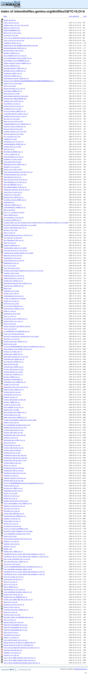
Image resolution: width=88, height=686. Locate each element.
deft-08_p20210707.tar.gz (13, 184)
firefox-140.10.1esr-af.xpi (13, 369)
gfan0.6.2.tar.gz (10, 546)
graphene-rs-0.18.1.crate (13, 159)
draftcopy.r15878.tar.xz (12, 76)
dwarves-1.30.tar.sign (12, 28)
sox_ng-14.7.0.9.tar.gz (12, 564)
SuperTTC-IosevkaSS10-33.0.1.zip (15, 630)
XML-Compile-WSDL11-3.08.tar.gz (15, 187)
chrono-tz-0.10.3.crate (12, 405)
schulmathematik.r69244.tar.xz (15, 144)
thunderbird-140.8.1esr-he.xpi (15, 435)
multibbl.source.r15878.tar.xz (15, 71)
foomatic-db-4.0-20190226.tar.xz (15, 597)
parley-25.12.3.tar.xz (12, 607)
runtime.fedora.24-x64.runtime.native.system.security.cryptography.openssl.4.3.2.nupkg (36, 222)
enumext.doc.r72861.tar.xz (13, 551)
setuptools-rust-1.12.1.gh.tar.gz (16, 387)
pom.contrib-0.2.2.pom (12, 93)
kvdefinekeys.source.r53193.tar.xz (16, 78)
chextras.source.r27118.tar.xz (15, 126)
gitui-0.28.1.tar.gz (11, 632)
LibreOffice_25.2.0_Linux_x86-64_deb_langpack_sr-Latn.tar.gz (26, 556)
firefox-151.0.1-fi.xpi (12, 453)
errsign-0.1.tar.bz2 (11, 35)
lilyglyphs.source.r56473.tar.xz (15, 319)
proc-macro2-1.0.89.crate (13, 238)
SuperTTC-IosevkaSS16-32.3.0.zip (15, 625)
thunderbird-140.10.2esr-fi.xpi (15, 460)
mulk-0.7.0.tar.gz (10, 465)
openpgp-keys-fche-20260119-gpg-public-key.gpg (21, 45)
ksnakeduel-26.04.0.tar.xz (13, 491)
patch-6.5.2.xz (9, 149)
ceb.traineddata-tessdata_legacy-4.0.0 (18, 569)
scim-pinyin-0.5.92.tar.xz (13, 579)
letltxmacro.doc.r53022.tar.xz (15, 382)
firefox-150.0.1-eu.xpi (12, 445)
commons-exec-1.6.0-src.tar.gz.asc (16, 25)
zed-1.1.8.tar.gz (10, 620)
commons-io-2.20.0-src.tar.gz (14, 506)
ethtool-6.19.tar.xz (11, 437)
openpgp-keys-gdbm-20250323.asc (15, 98)
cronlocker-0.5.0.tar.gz (12, 526)
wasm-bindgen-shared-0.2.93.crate (16, 96)
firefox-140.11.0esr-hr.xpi (13, 430)
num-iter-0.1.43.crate (12, 119)
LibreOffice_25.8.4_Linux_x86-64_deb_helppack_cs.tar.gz (24, 574)
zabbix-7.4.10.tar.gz (11, 637)
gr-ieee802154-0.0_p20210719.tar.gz (16, 331)
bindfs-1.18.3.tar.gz (11, 422)
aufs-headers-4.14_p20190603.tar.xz (16, 60)
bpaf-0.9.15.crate (10, 344)
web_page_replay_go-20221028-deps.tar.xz (18, 617)
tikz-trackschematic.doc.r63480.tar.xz (18, 503)
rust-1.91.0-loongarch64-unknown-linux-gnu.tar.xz (22, 663)
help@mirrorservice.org (80, 669)
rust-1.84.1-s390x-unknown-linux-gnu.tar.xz (20, 658)
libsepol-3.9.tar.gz (11, 475)
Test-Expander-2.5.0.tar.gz (13, 217)
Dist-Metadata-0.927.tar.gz (13, 240)
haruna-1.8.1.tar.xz (11, 523)
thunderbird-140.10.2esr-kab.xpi (15, 458)
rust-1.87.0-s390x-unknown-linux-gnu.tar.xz (20, 660)
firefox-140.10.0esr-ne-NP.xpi (15, 400)
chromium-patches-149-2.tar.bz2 (15, 174)
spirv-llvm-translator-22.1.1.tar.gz (17, 559)
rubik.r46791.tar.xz (11, 215)
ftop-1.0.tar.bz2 (10, 324)
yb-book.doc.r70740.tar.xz (13, 374)
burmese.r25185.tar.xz (12, 245)
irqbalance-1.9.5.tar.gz (12, 258)
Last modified (74, 16)
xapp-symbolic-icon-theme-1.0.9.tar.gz (18, 349)
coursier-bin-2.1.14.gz (12, 615)
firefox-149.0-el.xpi (11, 486)
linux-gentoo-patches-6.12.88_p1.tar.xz (18, 172)
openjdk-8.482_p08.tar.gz (13, 650)
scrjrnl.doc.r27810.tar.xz (13, 306)
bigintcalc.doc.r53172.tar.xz (14, 440)
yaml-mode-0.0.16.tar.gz (12, 177)
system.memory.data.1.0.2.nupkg (15, 248)
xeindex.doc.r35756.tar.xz (13, 281)
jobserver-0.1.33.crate (12, 195)
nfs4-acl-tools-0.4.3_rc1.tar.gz (15, 250)
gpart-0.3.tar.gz (10, 243)
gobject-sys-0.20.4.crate (13, 169)
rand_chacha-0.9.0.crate (12, 162)
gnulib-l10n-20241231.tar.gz (14, 513)
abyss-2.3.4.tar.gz (10, 582)
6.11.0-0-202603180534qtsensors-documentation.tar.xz (23, 566)
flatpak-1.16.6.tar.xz (12, 544)
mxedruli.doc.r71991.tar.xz (13, 389)
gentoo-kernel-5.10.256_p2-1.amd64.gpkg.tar (20, 642)
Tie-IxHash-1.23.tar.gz (12, 104)
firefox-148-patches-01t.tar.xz (15, 227)
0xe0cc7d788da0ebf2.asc (12, 30)
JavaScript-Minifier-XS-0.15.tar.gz (16, 190)
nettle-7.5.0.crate (10, 493)
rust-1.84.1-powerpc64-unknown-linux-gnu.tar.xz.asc (23, 38)
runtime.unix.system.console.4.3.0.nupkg (18, 253)
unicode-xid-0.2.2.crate (12, 147)
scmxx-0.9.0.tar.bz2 (11, 364)
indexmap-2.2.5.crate (11, 291)
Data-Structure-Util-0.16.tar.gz (15, 179)
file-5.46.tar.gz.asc (11, 23)
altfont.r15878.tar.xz (12, 66)
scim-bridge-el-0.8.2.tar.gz (14, 260)
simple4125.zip (9, 202)
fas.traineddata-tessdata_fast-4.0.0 (17, 425)
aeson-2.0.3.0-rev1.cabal (13, 83)
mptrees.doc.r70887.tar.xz (13, 488)
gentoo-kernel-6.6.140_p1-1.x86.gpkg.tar (18, 645)
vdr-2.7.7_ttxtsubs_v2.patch (14, 212)
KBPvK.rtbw (7, 288)
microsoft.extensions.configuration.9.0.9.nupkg (21, 336)
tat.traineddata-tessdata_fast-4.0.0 (17, 534)
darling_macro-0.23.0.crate (13, 50)
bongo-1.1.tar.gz (10, 311)
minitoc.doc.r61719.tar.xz (13, 594)
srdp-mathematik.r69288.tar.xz (15, 207)
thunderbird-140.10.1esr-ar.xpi (15, 427)
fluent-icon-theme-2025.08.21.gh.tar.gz (18, 599)
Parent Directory (10, 20)
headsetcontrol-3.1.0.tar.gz (14, 276)
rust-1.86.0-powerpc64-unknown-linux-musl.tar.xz (21, 647)
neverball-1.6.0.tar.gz (12, 635)
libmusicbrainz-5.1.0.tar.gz (14, 278)
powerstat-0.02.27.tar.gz (13, 255)
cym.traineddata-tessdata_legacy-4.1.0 (18, 592)
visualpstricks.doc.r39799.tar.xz (16, 609)
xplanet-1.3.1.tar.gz (11, 541)
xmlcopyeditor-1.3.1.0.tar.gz (14, 589)
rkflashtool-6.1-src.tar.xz (13, 141)
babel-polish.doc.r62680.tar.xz (15, 417)
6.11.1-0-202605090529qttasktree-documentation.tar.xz (23, 483)
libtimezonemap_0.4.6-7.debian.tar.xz (17, 124)
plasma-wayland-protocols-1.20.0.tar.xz (18, 235)
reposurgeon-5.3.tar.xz (12, 521)
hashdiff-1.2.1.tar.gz (12, 167)
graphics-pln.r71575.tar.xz (13, 101)
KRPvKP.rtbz (8, 549)
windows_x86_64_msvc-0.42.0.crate (16, 501)
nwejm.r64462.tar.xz (11, 587)
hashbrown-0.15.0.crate (12, 313)
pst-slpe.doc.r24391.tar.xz (13, 362)
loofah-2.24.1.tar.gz (11, 293)
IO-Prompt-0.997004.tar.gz (13, 152)
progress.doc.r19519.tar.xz (13, 286)
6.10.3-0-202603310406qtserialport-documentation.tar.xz (24, 346)
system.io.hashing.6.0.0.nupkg (15, 298)
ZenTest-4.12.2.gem (10, 230)
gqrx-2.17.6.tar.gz (10, 584)
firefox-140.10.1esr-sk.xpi (13, 448)
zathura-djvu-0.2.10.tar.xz (13, 106)
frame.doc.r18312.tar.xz (12, 205)
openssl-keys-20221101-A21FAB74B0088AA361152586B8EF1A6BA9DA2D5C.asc (29, 81)
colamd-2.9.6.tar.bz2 (11, 384)
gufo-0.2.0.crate (10, 86)
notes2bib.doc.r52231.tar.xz (14, 359)
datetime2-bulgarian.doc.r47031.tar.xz (18, 283)
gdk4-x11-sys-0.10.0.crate (13, 121)
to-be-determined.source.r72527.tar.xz (18, 58)
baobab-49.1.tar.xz (10, 498)
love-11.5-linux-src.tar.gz (13, 577)
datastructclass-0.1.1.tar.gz (14, 88)
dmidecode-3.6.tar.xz (11, 263)
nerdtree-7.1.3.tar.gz (12, 339)
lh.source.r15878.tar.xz (12, 220)
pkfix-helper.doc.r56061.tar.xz (15, 412)
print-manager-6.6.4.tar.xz (13, 407)
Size (84, 16)
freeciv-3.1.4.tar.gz (11, 655)
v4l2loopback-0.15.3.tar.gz (13, 296)
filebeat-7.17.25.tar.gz (12, 653)
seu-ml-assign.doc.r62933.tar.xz (15, 341)
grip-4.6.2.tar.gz (10, 329)
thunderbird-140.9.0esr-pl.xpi (15, 473)
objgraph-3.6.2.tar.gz (12, 511)
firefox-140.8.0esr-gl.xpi (13, 432)
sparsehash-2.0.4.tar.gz (12, 394)
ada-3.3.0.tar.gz (10, 443)
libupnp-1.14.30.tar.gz (12, 518)
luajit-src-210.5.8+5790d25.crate (16, 529)
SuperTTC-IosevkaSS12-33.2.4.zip (15, 627)
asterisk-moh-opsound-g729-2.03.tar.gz (18, 539)
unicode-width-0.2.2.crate (13, 372)
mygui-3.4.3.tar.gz (10, 612)
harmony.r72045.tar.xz (12, 53)
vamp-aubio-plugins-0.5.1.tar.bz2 (16, 356)
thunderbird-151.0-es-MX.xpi (14, 468)
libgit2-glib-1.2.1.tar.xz (13, 321)
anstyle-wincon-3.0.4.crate (13, 134)
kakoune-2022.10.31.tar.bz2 (13, 480)
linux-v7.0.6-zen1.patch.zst (14, 334)
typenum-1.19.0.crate (11, 273)
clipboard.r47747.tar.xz (12, 43)
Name (5, 16)
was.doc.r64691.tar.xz (12, 377)
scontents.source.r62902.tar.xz (15, 200)
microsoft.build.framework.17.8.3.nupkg (18, 531)
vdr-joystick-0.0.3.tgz (12, 136)
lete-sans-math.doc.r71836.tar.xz (16, 561)
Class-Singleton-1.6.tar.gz (13, 157)
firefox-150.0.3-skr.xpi (12, 463)
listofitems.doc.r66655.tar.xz (15, 516)
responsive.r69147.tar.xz (13, 73)
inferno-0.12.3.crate (11, 303)
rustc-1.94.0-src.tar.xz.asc (14, 40)
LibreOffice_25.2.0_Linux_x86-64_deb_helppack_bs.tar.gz (24, 572)
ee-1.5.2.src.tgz (10, 265)
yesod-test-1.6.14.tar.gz (13, 192)
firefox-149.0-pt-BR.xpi (12, 450)
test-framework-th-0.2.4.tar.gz (15, 55)
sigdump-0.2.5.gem (10, 139)
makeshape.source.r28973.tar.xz (15, 164)
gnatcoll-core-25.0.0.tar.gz (14, 604)
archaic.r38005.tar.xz (12, 402)
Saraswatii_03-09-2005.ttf (13, 379)
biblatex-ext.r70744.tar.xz (13, 197)
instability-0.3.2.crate (12, 109)
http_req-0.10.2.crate (12, 268)
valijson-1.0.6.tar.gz (12, 508)
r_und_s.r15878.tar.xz (12, 154)
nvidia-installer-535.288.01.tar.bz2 (17, 326)
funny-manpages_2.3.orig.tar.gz (15, 182)
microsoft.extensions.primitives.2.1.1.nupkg (20, 225)
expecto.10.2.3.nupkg (11, 410)
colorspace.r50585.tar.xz (13, 91)
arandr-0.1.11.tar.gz (11, 301)
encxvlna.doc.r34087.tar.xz (13, 367)
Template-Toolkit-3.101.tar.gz (15, 478)
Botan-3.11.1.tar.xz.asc (12, 33)
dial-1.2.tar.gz (9, 233)
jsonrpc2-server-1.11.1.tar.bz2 (15, 131)
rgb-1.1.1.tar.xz (10, 316)
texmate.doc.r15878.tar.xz (13, 354)
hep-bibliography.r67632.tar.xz (15, 68)
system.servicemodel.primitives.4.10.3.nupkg (20, 420)
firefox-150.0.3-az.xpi (12, 392)
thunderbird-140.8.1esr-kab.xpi (15, 455)
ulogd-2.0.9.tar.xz (10, 397)
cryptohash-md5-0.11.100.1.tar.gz (16, 114)
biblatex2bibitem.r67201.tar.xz (15, 48)
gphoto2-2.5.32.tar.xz (12, 496)
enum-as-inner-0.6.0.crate (13, 129)
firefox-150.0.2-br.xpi (12, 415)
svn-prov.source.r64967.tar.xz (15, 111)
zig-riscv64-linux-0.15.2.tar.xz (15, 640)
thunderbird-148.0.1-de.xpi (13, 470)
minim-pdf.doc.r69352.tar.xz (14, 308)
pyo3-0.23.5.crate (10, 536)
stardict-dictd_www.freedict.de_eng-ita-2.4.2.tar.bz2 (23, 270)
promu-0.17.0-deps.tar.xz (13, 351)
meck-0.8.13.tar (9, 210)
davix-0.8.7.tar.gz (10, 602)
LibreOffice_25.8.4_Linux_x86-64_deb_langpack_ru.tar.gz (24, 554)
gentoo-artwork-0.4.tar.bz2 (13, 622)
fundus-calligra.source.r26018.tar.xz (17, 63)
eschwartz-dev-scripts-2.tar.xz (15, 116)
